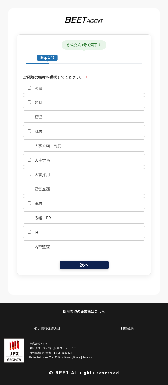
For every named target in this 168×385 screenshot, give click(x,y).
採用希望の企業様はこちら (84, 311)
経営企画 (39, 189)
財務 (35, 131)
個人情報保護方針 (47, 329)
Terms (86, 357)
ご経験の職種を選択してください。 (55, 77)
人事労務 (39, 160)
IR (33, 232)
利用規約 (127, 329)
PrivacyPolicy (72, 357)
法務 (35, 88)
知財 (35, 102)
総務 (35, 203)
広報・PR (39, 218)
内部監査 (39, 247)
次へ (84, 264)
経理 (35, 117)
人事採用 (39, 175)
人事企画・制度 (44, 146)
